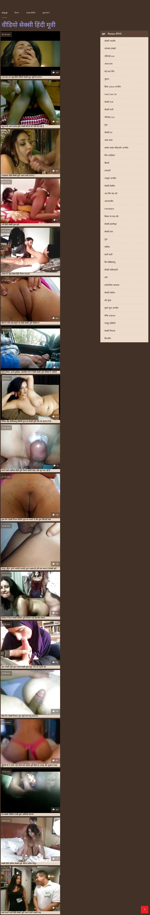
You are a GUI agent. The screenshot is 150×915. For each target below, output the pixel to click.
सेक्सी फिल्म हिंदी (103, 902)
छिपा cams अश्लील (112, 87)
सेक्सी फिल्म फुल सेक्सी (86, 872)
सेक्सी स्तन (108, 232)
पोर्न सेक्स (31, 894)
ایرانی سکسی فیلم (73, 889)
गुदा (105, 240)
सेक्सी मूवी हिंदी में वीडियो (75, 878)
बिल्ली (106, 164)
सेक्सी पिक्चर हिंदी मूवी (48, 872)
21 (63, 843)
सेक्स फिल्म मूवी (93, 871)
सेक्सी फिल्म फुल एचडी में (67, 872)
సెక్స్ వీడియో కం (68, 891)
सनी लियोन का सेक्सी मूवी (98, 889)
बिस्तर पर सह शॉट (111, 217)
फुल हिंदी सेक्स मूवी (36, 871)
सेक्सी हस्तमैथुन (110, 225)
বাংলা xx (90, 886)
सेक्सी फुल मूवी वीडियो (29, 874)
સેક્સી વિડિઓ (23, 883)
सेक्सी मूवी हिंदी (135, 876)
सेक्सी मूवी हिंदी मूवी (43, 878)
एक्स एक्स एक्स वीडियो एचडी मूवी (13, 869)
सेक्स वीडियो (71, 910)
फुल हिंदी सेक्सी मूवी (52, 871)
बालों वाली (108, 255)
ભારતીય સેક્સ (121, 902)
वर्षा (105, 278)
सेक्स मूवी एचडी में (108, 871)
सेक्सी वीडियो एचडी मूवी (134, 878)
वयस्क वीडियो (30, 13)
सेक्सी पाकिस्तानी (111, 271)
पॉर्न (117, 905)
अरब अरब (108, 141)
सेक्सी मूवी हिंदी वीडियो (94, 878)
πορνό (58, 889)
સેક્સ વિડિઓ (55, 899)
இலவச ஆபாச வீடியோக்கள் (51, 902)
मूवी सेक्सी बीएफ (67, 871)
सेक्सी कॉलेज (109, 293)
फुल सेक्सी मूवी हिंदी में (114, 869)
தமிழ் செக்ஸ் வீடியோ (30, 897)
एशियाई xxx (109, 57)
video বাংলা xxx (91, 883)
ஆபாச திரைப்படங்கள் (32, 905)
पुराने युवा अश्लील (111, 309)
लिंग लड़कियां (109, 156)
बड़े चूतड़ (107, 301)
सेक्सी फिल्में (19, 899)
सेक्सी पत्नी (108, 110)
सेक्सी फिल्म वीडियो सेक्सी (115, 883)
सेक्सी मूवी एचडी (80, 874)
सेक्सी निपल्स (109, 332)
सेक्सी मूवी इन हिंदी (45, 874)
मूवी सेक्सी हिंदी (80, 871)
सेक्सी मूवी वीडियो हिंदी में (100, 876)
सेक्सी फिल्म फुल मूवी (103, 897)
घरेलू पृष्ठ (4, 13)
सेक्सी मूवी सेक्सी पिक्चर (119, 876)
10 (51, 843)
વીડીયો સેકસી (138, 902)
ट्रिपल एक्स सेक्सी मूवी (48, 869)
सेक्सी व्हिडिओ (32, 889)
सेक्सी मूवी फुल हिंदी (64, 876)
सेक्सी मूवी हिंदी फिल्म (26, 878)
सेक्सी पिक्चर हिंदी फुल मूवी (28, 872)
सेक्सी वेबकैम (109, 187)
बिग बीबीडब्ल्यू (109, 263)
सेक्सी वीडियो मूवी (32, 891)
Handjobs (109, 209)
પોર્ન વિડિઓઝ (125, 889)
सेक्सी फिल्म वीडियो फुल (120, 872)
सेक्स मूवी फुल (18, 894)
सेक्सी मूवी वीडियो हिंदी (81, 876)
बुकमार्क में (46, 13)
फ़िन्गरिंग (107, 339)
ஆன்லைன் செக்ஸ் (13, 889)
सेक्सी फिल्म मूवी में (103, 872)
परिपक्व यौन (101, 907)
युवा (105, 126)
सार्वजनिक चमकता (111, 286)
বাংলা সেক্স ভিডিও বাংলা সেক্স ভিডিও (62, 886)
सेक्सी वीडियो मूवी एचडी (90, 910)
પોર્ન (114, 889)
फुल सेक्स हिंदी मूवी (97, 869)
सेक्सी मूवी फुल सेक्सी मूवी (46, 876)
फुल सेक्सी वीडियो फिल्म (132, 869)
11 (54, 843)
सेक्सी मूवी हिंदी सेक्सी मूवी (114, 878)
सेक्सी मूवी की (122, 886)
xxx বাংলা (14, 886)
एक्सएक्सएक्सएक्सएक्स (133, 905)
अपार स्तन (108, 65)
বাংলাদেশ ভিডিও (11, 902)
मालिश (107, 248)
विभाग (17, 13)
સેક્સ (135, 907)
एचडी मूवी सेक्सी (32, 869)
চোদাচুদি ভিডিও (31, 886)
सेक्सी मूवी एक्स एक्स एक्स (64, 874)
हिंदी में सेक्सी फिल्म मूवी (116, 910)
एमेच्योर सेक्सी (110, 49)
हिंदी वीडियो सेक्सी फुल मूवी (81, 894)
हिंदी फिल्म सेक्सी (138, 899)
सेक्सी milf (108, 103)
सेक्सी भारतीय (110, 42)
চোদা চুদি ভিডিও (105, 886)
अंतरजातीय (108, 202)
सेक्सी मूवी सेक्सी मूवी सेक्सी (100, 905)
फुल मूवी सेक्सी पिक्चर (80, 869)
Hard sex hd (110, 95)
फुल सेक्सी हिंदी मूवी (37, 899)
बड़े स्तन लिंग (109, 72)
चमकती (107, 171)
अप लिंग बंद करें (110, 194)
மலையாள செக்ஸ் (95, 899)
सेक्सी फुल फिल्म (13, 874)
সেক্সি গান (71, 897)
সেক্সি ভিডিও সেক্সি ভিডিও (107, 891)
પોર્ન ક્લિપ (27, 902)
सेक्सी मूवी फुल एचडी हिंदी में (25, 876)
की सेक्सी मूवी (54, 905)
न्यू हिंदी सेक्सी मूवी (64, 869)
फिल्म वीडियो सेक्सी (118, 899)
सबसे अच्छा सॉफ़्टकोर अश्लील (116, 148)
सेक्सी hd (108, 133)
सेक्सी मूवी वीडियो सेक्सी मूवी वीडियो (115, 894)
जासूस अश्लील (110, 179)
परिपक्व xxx (109, 118)
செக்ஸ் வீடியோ (125, 897)
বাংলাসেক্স (129, 891)
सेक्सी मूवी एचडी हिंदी (113, 874)
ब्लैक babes (109, 316)
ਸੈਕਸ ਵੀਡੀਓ (42, 907)
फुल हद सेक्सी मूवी (21, 871)
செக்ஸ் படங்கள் (24, 907)
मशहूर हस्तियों (109, 324)
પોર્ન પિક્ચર (137, 886)
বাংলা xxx (55, 907)
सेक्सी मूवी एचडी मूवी (96, 874)
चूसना (106, 80)
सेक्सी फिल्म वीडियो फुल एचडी (66, 883)
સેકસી (89, 907)
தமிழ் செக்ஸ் (50, 891)
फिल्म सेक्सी (47, 889)
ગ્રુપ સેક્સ (8, 907)
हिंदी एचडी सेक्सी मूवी (73, 905)
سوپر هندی (85, 897)
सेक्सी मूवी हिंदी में (59, 878)
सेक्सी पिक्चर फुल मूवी (9, 872)
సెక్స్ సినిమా (8, 883)
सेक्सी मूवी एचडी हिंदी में (131, 874)
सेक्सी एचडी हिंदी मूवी (136, 871)
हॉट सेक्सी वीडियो (41, 883)
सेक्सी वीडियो (84, 891)
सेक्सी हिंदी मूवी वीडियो (27, 910)
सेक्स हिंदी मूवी (122, 871)
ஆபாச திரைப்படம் (51, 910)
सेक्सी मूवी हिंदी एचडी (9, 878)
